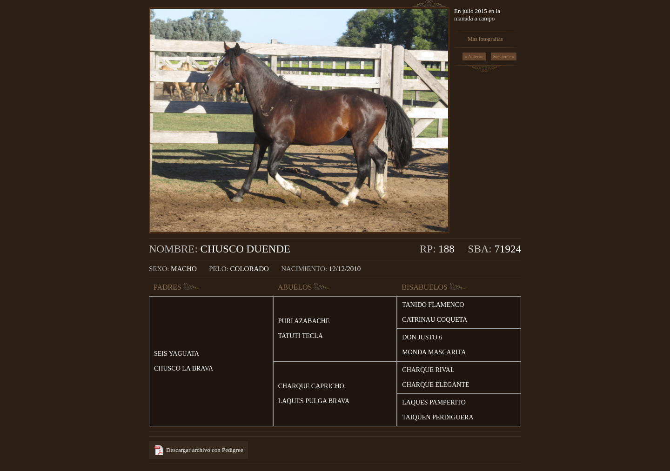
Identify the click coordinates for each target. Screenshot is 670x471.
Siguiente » (503, 56)
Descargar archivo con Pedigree (204, 449)
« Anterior (474, 56)
